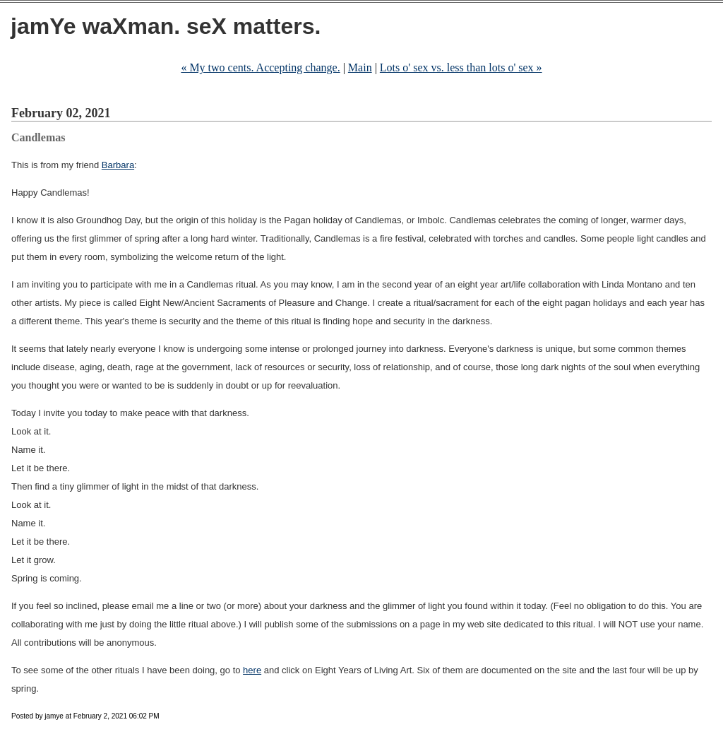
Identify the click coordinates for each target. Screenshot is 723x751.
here (252, 670)
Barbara (118, 165)
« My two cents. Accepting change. (260, 67)
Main (360, 67)
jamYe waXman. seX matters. (166, 26)
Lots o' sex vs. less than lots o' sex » (461, 67)
